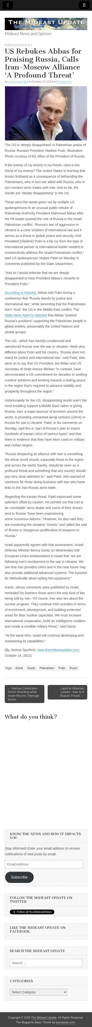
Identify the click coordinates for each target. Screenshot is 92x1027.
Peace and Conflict (18, 44)
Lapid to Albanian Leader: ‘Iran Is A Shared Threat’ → (72, 692)
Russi (73, 668)
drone (19, 668)
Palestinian (47, 668)
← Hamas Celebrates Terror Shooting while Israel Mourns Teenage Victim (23, 694)
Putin (61, 668)
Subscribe (19, 877)
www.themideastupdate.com (58, 650)
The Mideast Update (44, 1017)
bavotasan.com (65, 1022)
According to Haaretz (20, 293)
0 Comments (64, 81)
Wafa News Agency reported (26, 315)
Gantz (31, 668)
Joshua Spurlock (18, 81)
